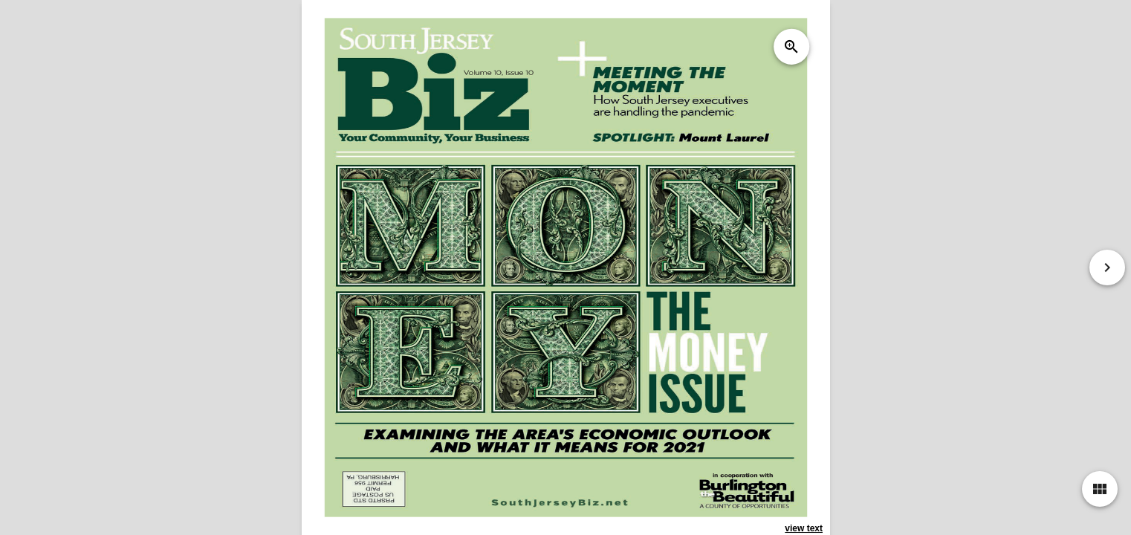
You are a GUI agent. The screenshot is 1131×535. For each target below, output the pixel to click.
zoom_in (791, 47)
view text (804, 528)
